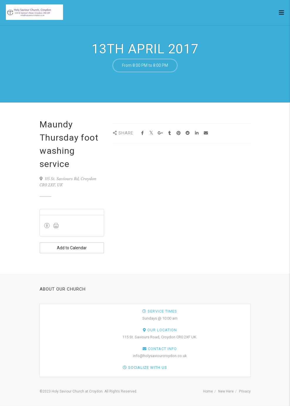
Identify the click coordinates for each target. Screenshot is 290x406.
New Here (226, 391)
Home (208, 391)
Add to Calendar (72, 247)
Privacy (245, 391)
